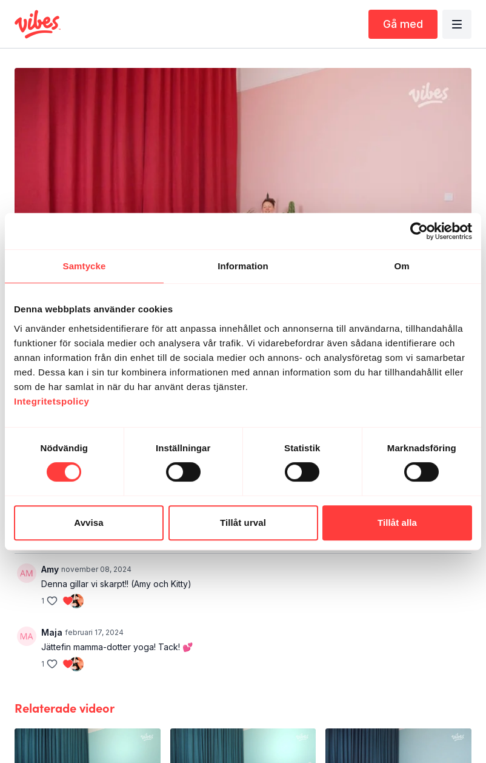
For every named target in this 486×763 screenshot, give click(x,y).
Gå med (403, 24)
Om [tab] (401, 266)
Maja (51, 632)
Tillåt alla (397, 522)
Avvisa (88, 522)
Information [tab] (243, 266)
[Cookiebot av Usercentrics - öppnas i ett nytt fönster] (419, 231)
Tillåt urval (243, 522)
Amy (50, 569)
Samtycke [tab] (84, 266)
